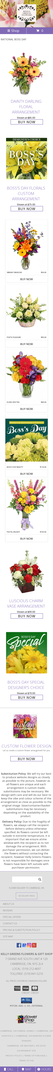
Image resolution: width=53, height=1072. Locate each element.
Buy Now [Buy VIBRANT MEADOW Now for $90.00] (26, 279)
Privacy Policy (14, 1055)
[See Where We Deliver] (26, 895)
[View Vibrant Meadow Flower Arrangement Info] (26, 245)
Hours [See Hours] (44, 1069)
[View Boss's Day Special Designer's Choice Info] (26, 652)
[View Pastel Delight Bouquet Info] (26, 504)
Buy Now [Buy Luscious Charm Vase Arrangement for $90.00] (26, 616)
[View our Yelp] (34, 946)
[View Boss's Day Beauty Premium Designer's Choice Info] (26, 440)
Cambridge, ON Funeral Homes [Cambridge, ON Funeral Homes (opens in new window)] (17, 1031)
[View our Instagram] (29, 946)
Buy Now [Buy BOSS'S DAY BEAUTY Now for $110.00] (26, 474)
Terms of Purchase (35, 1055)
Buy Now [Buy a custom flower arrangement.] (26, 758)
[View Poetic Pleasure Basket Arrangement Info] (26, 310)
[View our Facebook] (19, 946)
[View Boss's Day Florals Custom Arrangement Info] (26, 158)
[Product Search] (27, 879)
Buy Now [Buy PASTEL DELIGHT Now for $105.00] (26, 538)
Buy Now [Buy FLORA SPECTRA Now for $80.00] (26, 409)
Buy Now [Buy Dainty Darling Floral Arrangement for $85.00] (26, 122)
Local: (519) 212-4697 (26, 969)
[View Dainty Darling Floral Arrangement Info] (26, 71)
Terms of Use (26, 1060)
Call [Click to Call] (9, 1069)
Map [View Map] (26, 1069)
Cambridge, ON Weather (20, 1045)
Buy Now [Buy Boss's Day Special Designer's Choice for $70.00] (26, 697)
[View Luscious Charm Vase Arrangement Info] (26, 571)
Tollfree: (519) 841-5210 (26, 974)
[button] (26, 1000)
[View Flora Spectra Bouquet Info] (26, 375)
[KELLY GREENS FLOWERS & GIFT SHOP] (26, 20)
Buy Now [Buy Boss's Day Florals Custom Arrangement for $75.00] (26, 208)
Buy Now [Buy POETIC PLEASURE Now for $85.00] (26, 344)
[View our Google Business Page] (24, 946)
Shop (13, 30)
